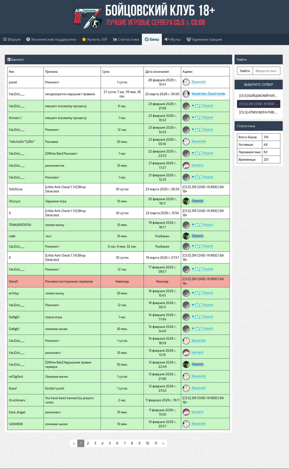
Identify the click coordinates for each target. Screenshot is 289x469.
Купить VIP (94, 39)
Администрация (204, 39)
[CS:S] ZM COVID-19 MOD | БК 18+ (259, 104)
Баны (152, 39)
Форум (11, 39)
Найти (245, 71)
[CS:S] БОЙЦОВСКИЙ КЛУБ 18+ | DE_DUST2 (259, 96)
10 (147, 443)
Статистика (126, 39)
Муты (173, 39)
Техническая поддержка (51, 39)
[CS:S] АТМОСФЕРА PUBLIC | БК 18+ (259, 112)
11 (156, 443)
